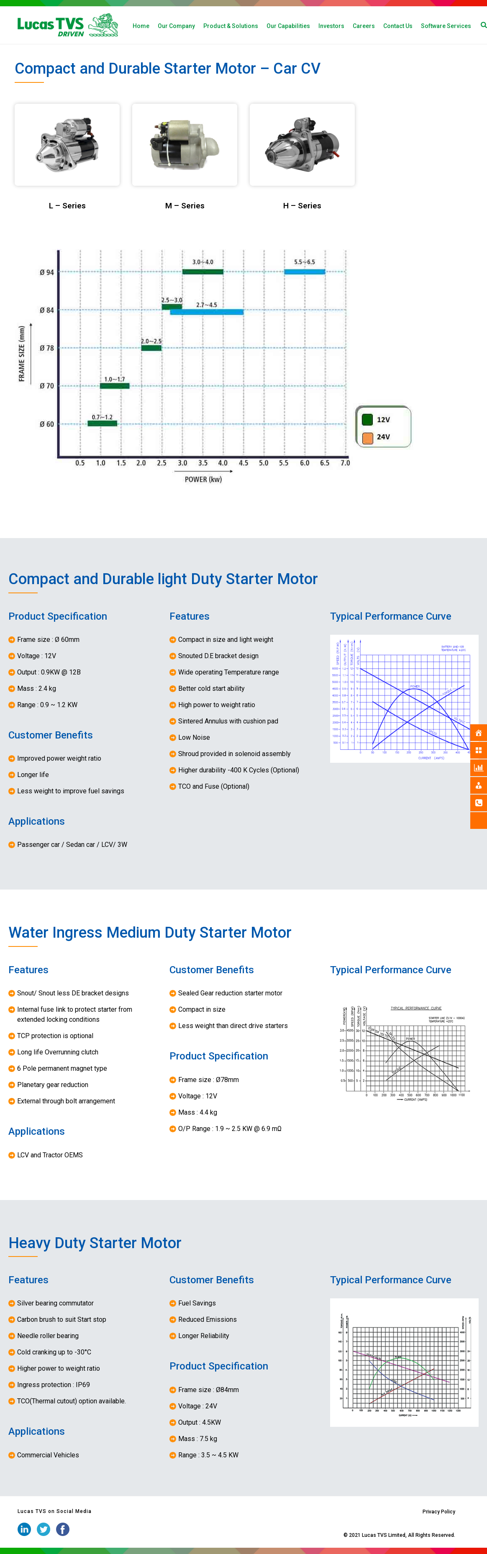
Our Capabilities (288, 26)
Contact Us (398, 26)
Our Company (176, 26)
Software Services (446, 26)
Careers (364, 26)
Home (141, 26)
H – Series (302, 205)
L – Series (67, 205)
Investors (331, 26)
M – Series (185, 205)
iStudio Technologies (317, 1535)
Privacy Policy (439, 1512)
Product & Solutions (230, 26)
